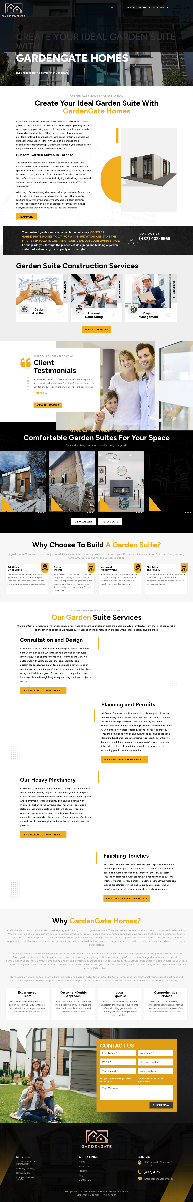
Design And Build (42, 298)
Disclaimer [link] (82, 1194)
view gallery (83, 521)
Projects (116, 7)
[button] (28, 377)
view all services (96, 329)
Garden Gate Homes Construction (26, 1162)
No (110, 1082)
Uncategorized (179, 8)
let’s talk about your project (43, 690)
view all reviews (48, 405)
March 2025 (177, 14)
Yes (103, 1082)
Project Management (151, 298)
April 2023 (176, 34)
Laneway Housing (25, 1168)
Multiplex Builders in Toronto (26, 1178)
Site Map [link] (94, 1194)
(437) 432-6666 (154, 238)
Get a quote (110, 521)
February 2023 (179, 41)
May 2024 (177, 26)
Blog (81, 1175)
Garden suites (23, 1173)
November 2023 (180, 30)
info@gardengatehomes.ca (158, 1178)
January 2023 (178, 45)
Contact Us (160, 7)
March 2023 (177, 37)
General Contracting (96, 298)
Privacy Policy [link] (109, 1194)
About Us (144, 7)
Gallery (131, 7)
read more (26, 216)
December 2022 (179, 49)
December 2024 (180, 18)
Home (82, 1162)
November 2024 (180, 22)
